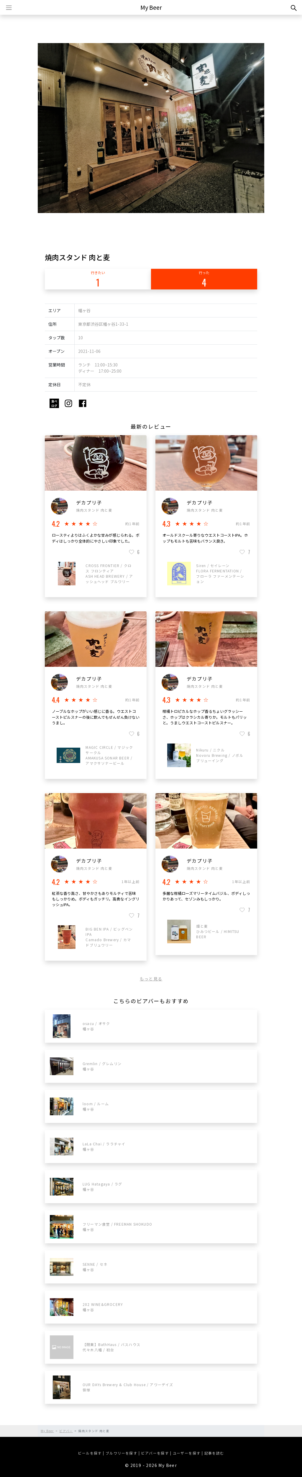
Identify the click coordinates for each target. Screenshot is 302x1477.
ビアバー (66, 1431)
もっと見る (151, 979)
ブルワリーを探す (121, 1452)
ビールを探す (89, 1452)
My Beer (151, 7)
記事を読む (214, 1452)
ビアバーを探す (155, 1452)
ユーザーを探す (187, 1452)
